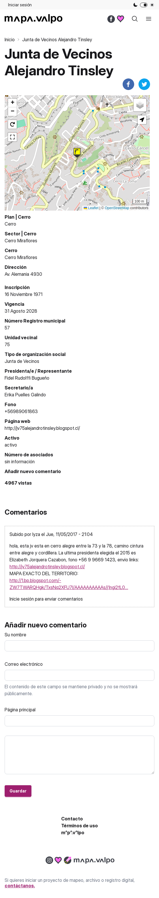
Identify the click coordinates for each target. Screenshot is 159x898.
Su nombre (15, 635)
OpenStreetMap (117, 208)
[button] (77, 153)
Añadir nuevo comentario (33, 471)
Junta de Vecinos (22, 361)
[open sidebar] (148, 19)
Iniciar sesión (20, 4)
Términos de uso (79, 825)
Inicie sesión (22, 599)
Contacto (72, 819)
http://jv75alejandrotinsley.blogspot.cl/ (42, 428)
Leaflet (91, 208)
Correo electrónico (24, 664)
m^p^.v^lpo (72, 832)
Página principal (20, 710)
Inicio (10, 39)
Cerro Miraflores (21, 240)
